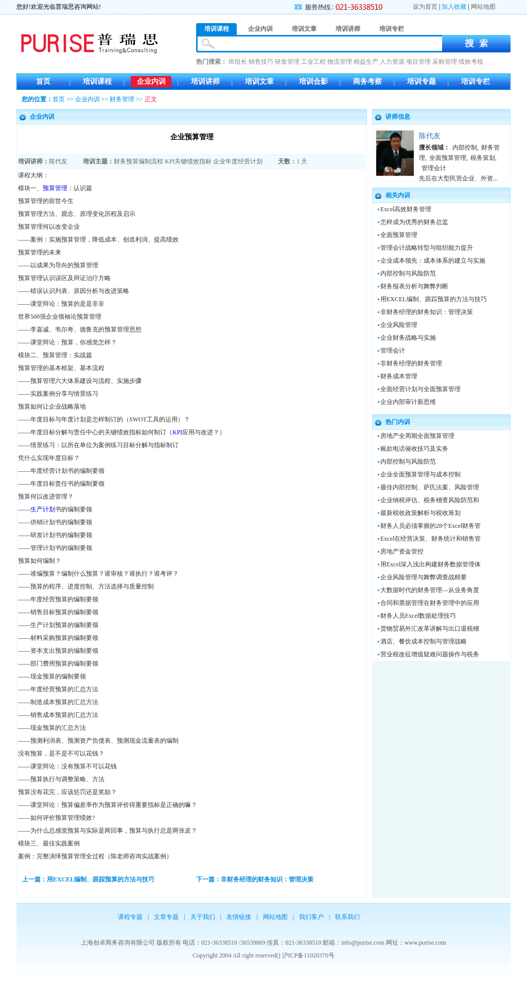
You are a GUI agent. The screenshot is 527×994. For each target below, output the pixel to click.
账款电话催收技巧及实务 (414, 448)
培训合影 (313, 81)
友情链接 (238, 917)
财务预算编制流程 (138, 161)
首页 (43, 81)
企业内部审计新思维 (408, 402)
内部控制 (464, 147)
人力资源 (392, 61)
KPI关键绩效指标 (188, 161)
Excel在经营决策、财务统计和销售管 (430, 538)
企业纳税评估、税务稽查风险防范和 (429, 500)
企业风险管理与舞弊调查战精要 (423, 577)
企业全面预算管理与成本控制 (420, 474)
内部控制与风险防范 (408, 273)
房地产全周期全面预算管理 (417, 435)
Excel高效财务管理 (405, 209)
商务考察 (367, 81)
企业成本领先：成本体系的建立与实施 (432, 260)
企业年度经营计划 (237, 161)
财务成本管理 (398, 376)
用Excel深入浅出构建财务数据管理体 (430, 564)
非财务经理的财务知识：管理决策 (426, 312)
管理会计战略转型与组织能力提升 (426, 247)
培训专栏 (475, 81)
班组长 (238, 61)
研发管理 (287, 61)
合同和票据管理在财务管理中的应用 (429, 602)
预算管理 (55, 188)
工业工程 (313, 61)
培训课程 (97, 81)
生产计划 (42, 509)
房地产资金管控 (402, 551)
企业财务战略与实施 (408, 337)
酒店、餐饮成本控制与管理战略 (423, 641)
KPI (177, 432)
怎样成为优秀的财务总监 (414, 222)
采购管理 (444, 61)
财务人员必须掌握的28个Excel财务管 (430, 525)
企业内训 (151, 81)
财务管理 (122, 99)
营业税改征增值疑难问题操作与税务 (429, 654)
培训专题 (421, 81)
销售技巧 (261, 61)
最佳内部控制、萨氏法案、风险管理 (429, 487)
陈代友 (58, 161)
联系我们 (347, 917)
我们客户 (311, 917)
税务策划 (482, 157)
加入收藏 (454, 6)
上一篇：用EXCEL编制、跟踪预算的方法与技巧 (88, 879)
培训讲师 (205, 81)
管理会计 (433, 168)
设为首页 (425, 6)
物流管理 (339, 61)
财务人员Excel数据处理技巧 (418, 615)
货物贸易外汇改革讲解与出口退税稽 (429, 628)
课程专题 (130, 917)
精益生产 (366, 61)
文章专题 (166, 917)
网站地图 (483, 6)
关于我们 (202, 917)
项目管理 (418, 61)
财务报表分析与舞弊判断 (414, 286)
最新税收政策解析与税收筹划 (420, 513)
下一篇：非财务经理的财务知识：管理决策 (254, 879)
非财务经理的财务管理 (411, 363)
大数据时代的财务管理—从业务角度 (429, 590)
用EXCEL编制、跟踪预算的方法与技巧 (433, 299)
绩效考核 (471, 61)
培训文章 (259, 81)
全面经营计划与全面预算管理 (420, 389)
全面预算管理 (447, 157)
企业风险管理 (398, 324)
